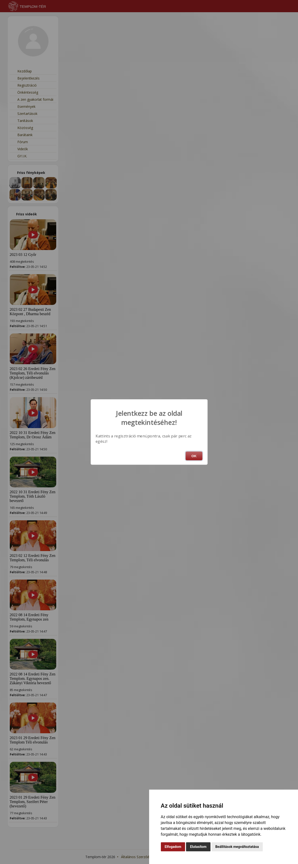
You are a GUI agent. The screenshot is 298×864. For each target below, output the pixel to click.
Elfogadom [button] (173, 847)
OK (194, 456)
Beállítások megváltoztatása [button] (237, 847)
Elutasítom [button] (198, 847)
